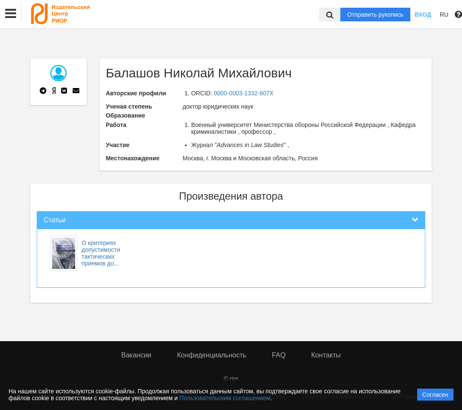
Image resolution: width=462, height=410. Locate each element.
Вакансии (136, 355)
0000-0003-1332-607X (244, 93)
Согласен (435, 394)
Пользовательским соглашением (224, 398)
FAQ (279, 355)
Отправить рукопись (375, 14)
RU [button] (444, 14)
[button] (10, 13)
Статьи (55, 220)
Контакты (326, 355)
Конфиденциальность (211, 355)
